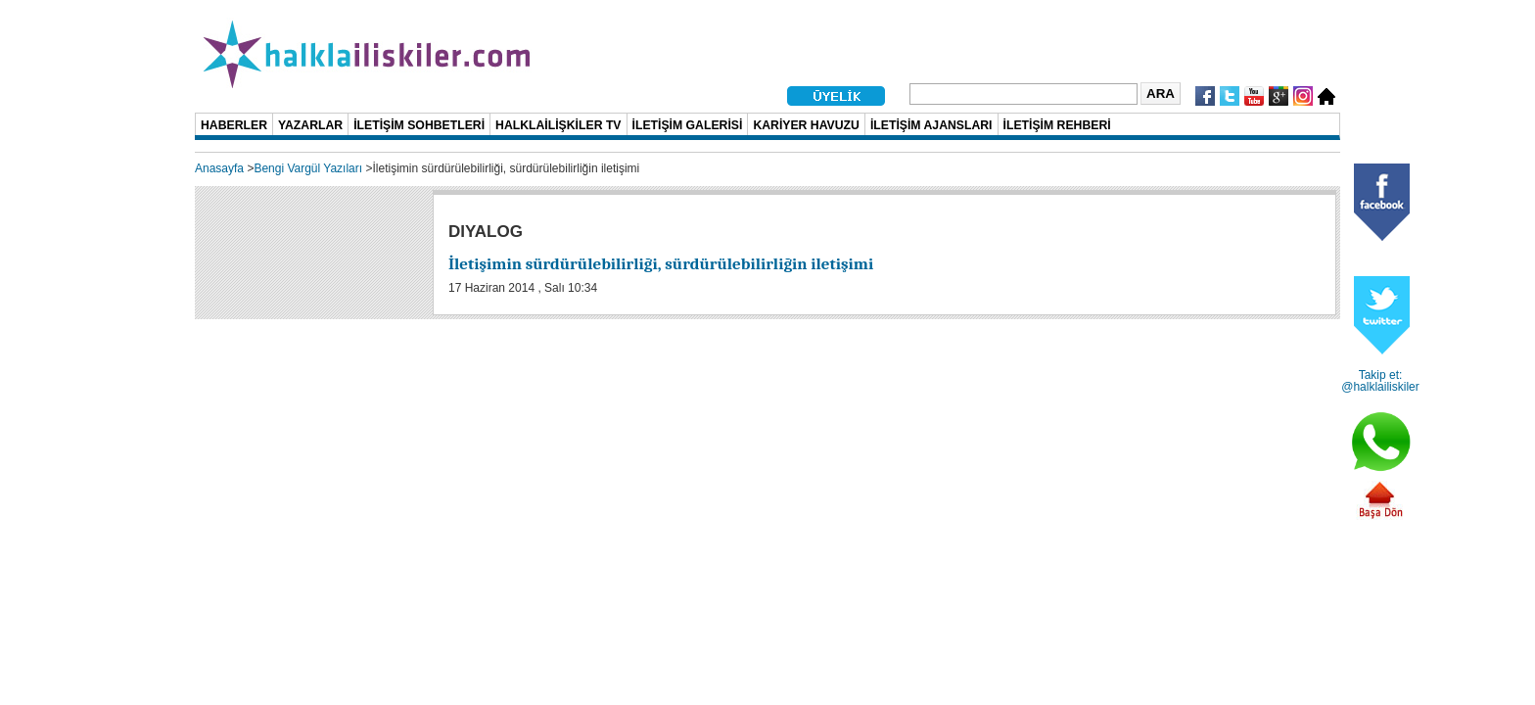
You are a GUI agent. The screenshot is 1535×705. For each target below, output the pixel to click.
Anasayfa (219, 168)
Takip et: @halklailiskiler (1380, 381)
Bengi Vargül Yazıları (308, 168)
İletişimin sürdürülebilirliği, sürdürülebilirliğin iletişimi (660, 264)
